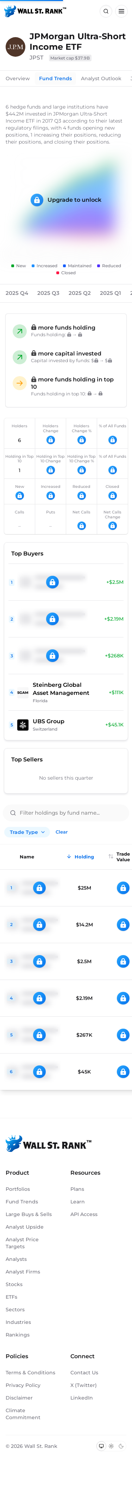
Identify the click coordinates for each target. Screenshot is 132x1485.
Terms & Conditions (30, 1372)
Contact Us (84, 1372)
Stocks (14, 1284)
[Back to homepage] (35, 11)
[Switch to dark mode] (121, 1446)
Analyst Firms (23, 1272)
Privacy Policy (23, 1385)
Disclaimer (19, 1398)
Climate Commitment (23, 1414)
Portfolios (18, 1189)
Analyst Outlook (101, 78)
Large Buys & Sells (29, 1214)
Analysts (16, 1259)
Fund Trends (55, 78)
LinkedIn (81, 1398)
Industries (18, 1322)
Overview (18, 78)
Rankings (18, 1335)
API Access (84, 1214)
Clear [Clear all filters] (62, 832)
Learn (77, 1202)
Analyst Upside (25, 1227)
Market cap (70, 58)
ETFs (11, 1297)
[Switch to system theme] (101, 1446)
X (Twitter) (83, 1385)
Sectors (15, 1309)
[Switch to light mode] (111, 1446)
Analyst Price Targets (22, 1243)
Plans (77, 1189)
